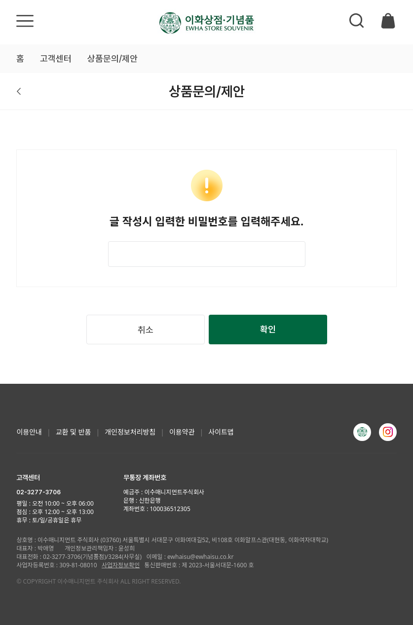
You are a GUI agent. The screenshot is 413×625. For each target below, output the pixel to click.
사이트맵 (221, 432)
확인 (268, 329)
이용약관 (182, 432)
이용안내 (29, 432)
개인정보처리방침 (130, 432)
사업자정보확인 (121, 565)
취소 (145, 330)
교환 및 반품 (73, 432)
